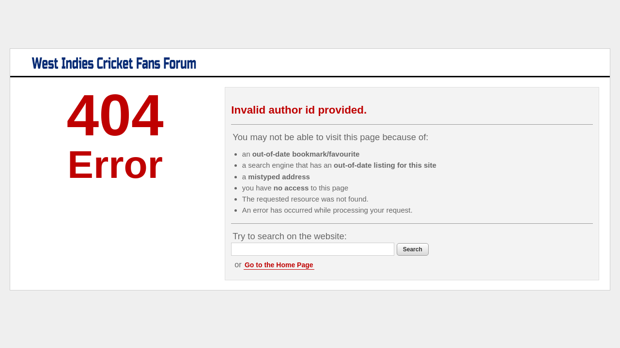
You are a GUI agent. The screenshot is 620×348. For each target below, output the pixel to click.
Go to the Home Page (316, 265)
